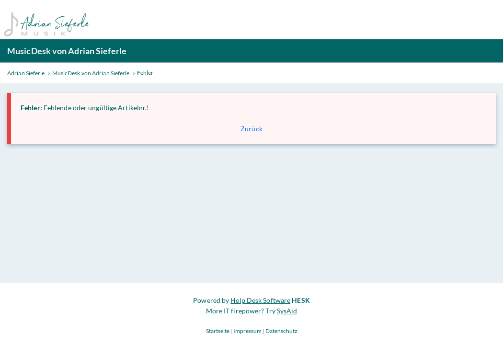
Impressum (247, 330)
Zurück (251, 129)
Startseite (217, 330)
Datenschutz (281, 330)
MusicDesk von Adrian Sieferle (66, 51)
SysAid (287, 311)
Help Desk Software (260, 300)
